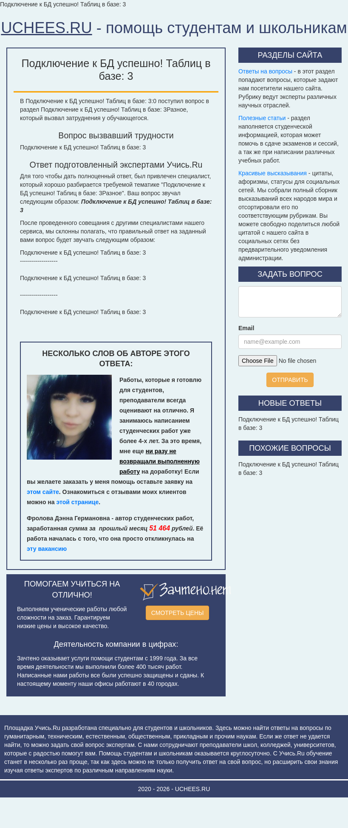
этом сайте (43, 491)
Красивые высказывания (272, 173)
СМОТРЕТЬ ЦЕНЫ (177, 612)
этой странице (78, 502)
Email (246, 328)
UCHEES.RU (46, 27)
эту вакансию (47, 548)
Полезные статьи (262, 118)
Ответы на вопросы (265, 71)
